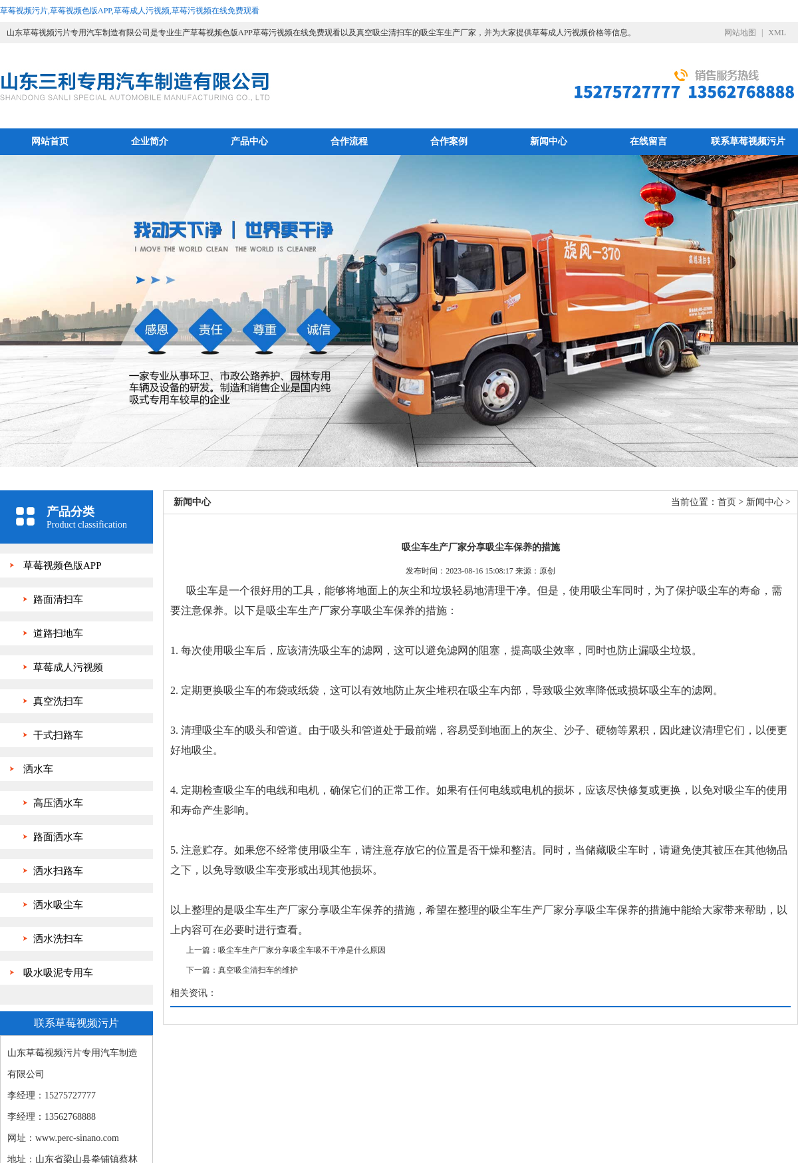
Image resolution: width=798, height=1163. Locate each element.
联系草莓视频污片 (748, 141)
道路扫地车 (58, 633)
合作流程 (349, 141)
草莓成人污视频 (68, 667)
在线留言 (648, 141)
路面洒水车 (58, 837)
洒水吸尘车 (58, 905)
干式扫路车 (58, 735)
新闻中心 (548, 141)
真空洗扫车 (58, 701)
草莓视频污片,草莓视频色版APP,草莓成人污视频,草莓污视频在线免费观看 (129, 10)
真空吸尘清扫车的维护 (258, 970)
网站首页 (49, 141)
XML (777, 32)
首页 (727, 502)
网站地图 (740, 32)
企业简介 (149, 141)
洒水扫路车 (58, 871)
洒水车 (38, 769)
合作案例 (448, 141)
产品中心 (249, 141)
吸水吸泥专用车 (58, 972)
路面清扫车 (58, 599)
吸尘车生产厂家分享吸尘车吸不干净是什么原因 (302, 950)
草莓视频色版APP (62, 565)
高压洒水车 (58, 803)
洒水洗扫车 (58, 938)
